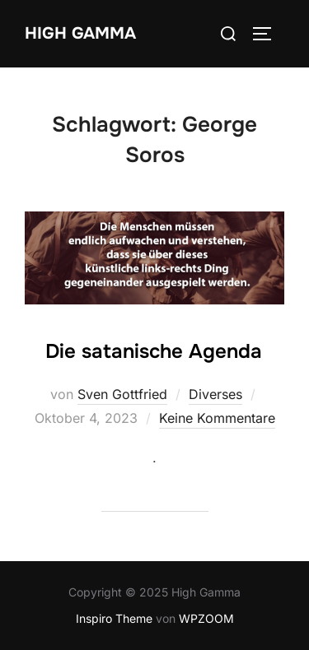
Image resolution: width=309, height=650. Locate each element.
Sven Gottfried (122, 394)
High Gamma (80, 33)
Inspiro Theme (114, 618)
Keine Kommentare (217, 418)
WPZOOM (206, 618)
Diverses (215, 394)
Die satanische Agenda (153, 351)
